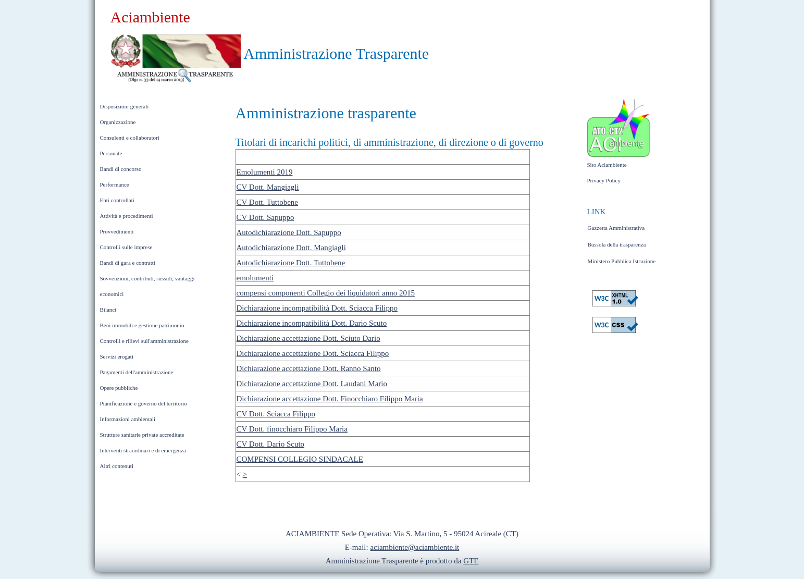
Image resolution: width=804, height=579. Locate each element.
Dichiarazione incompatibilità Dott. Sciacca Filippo (317, 308)
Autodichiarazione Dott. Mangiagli (291, 247)
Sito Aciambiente (607, 165)
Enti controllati (117, 200)
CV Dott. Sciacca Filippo (276, 414)
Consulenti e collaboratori (129, 137)
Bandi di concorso (121, 169)
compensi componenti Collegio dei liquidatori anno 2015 (326, 293)
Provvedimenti (117, 231)
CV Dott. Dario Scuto (271, 444)
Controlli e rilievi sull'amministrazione (144, 341)
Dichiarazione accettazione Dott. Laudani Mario (312, 383)
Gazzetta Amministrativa (616, 228)
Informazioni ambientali (128, 419)
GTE (470, 561)
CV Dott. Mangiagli (268, 187)
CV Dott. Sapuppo (265, 217)
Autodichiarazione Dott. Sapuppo (289, 232)
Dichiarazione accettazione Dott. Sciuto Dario (308, 338)
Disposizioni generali (124, 106)
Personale (111, 153)
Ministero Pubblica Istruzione (622, 261)
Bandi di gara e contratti (127, 263)
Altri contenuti (116, 466)
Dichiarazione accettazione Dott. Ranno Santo (309, 368)
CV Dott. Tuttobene (268, 202)
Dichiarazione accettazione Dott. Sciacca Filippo (313, 353)
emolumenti (255, 278)
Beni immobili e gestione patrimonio (142, 325)
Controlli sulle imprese (126, 247)
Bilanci (108, 309)
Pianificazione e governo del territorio (143, 403)
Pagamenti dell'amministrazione (137, 372)
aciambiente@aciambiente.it (414, 547)
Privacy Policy (604, 180)
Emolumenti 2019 (265, 172)
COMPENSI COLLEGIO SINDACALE (300, 459)
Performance (114, 184)
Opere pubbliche (119, 388)
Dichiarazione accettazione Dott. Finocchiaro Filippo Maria (330, 399)
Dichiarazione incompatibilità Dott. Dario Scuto (312, 323)
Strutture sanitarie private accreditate (142, 435)
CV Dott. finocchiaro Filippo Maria (292, 429)
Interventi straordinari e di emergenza (143, 450)
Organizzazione (118, 122)
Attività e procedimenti (126, 216)
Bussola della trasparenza (617, 244)
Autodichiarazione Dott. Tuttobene (291, 262)
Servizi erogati (116, 356)
